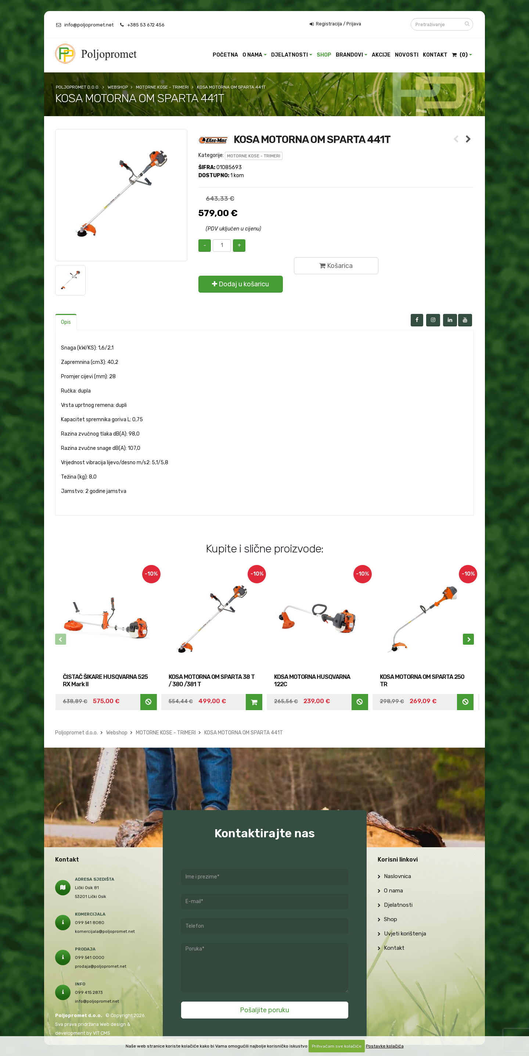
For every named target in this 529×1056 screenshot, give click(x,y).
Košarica (336, 266)
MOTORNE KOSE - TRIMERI (253, 155)
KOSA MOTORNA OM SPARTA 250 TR (422, 680)
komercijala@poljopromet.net (105, 931)
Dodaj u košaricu (240, 284)
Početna (225, 55)
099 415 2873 (89, 992)
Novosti (406, 55)
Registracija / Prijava (335, 24)
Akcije (381, 55)
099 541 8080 (89, 922)
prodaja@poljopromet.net (100, 966)
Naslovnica (394, 876)
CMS (105, 1033)
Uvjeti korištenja (402, 933)
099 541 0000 (89, 957)
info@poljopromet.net (89, 25)
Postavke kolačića (385, 1046)
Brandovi (349, 55)
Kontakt (435, 55)
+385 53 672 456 (146, 25)
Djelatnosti (289, 55)
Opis (66, 322)
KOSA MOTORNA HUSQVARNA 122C (312, 680)
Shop (324, 55)
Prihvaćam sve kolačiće (336, 1046)
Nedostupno (148, 702)
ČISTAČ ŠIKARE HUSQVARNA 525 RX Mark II (105, 680)
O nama (252, 55)
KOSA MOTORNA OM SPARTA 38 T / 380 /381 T (212, 680)
